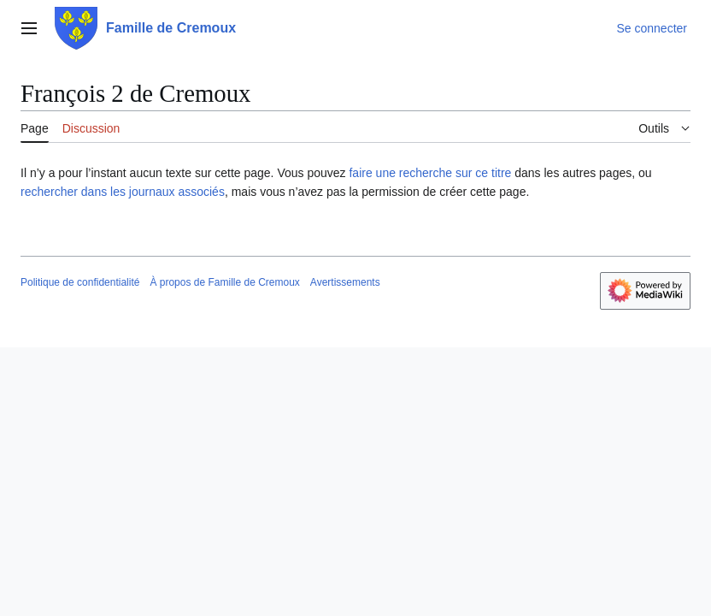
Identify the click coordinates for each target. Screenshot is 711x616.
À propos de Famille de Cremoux (224, 282)
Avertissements (345, 282)
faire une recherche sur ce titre (430, 173)
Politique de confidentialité (80, 282)
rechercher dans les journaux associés (123, 191)
